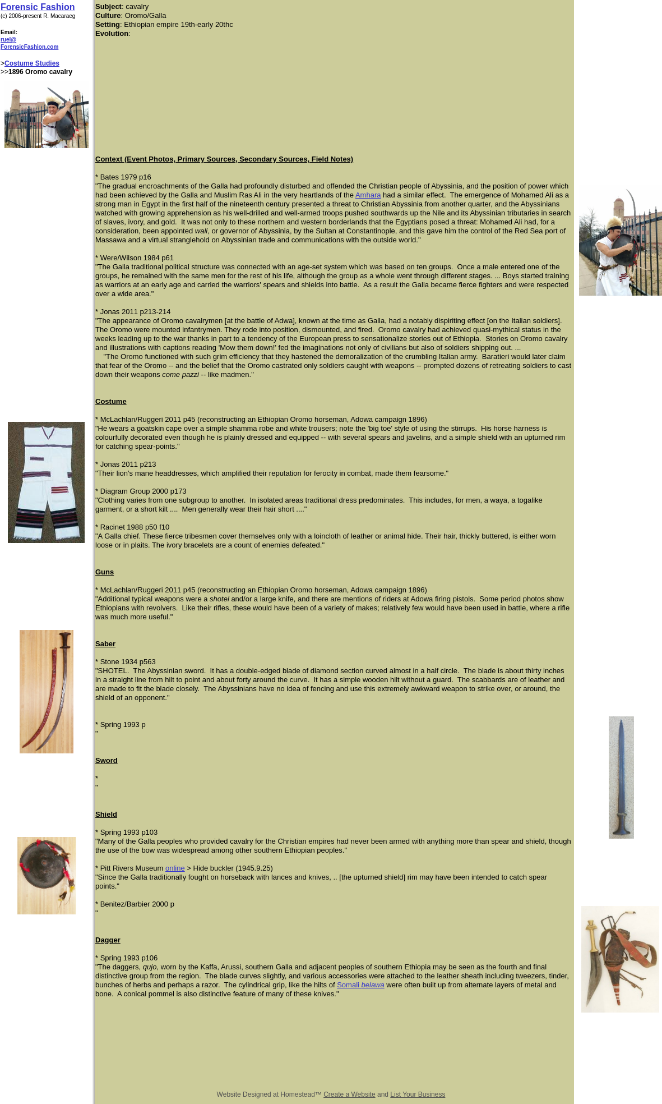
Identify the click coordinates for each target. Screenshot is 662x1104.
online (175, 868)
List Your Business (417, 1094)
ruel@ (8, 39)
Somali (349, 985)
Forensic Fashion (38, 7)
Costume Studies (31, 63)
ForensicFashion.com (29, 47)
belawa (373, 985)
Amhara (368, 195)
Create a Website (349, 1094)
